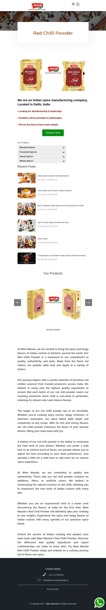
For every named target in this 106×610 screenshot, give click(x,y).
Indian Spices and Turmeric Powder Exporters (55, 191)
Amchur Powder (53, 330)
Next (88, 302)
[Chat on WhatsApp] (99, 603)
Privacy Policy (53, 589)
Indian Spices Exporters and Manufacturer (53, 176)
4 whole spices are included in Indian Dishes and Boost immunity (62, 256)
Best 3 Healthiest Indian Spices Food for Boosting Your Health (61, 206)
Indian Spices (43, 239)
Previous (17, 302)
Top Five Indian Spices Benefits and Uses (53, 222)
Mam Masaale (52, 604)
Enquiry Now (53, 132)
